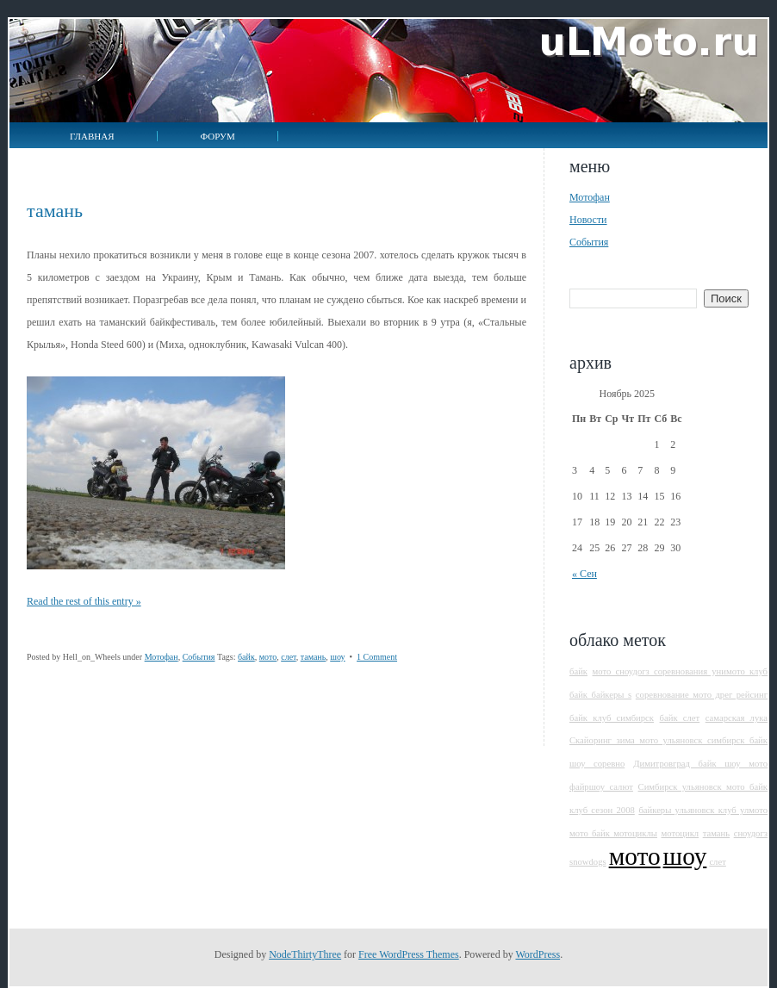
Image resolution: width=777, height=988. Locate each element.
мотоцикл (680, 833)
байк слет (680, 718)
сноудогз (751, 833)
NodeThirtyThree (305, 954)
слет (288, 657)
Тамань (55, 210)
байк (246, 657)
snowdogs (587, 862)
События (199, 657)
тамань (313, 657)
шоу (337, 657)
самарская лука (737, 718)
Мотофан (161, 657)
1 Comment (377, 657)
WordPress (537, 954)
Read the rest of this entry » (84, 601)
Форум (218, 136)
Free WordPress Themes (408, 954)
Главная (92, 136)
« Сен (584, 574)
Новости (588, 220)
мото (268, 657)
